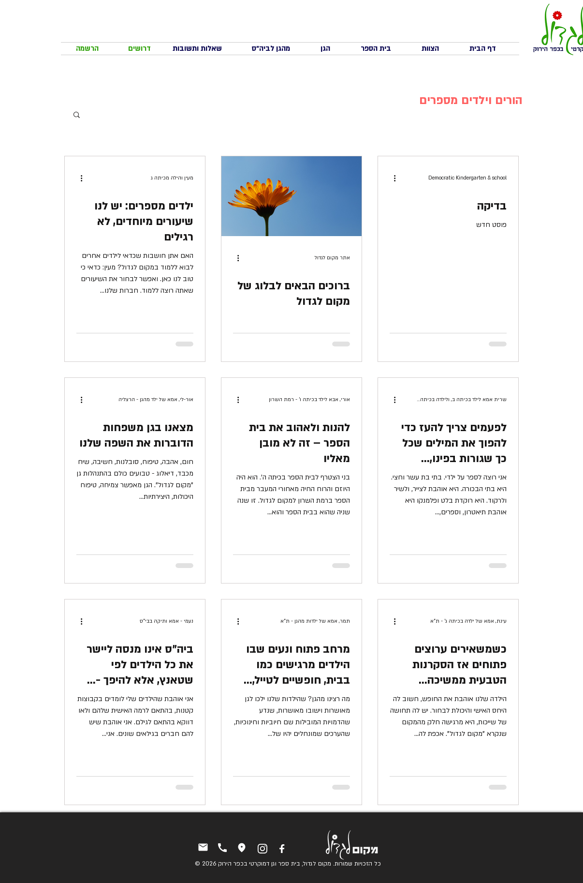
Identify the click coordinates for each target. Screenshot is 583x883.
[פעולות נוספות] (391, 178)
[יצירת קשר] (203, 847)
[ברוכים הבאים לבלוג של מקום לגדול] (291, 196)
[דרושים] (139, 48)
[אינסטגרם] (262, 848)
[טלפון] (222, 847)
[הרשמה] (87, 48)
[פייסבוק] (282, 848)
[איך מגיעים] (241, 847)
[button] (76, 115)
